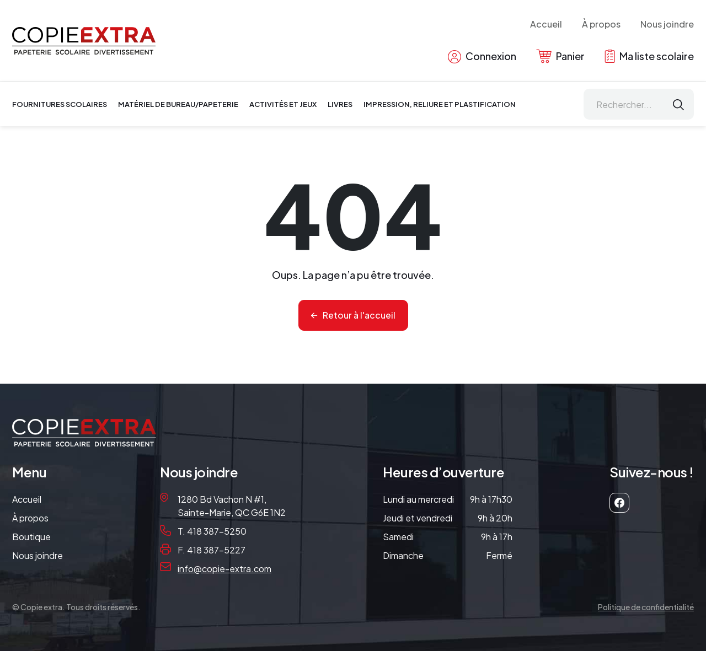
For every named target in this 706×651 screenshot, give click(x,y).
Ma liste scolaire (649, 56)
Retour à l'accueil (359, 315)
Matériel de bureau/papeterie (178, 104)
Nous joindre (667, 24)
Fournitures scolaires (59, 104)
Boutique (31, 536)
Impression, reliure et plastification (439, 104)
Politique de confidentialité (646, 607)
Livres (340, 104)
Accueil (546, 24)
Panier (560, 56)
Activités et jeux (283, 104)
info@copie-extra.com (224, 568)
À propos (601, 24)
